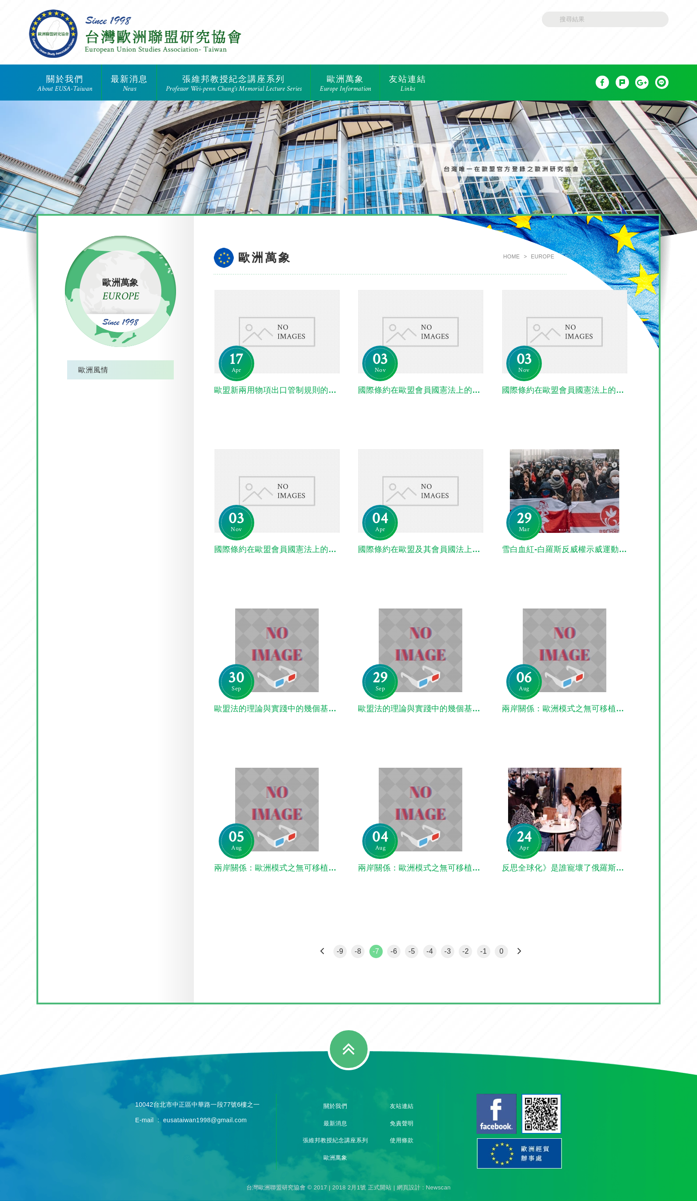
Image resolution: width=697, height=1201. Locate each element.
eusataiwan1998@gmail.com (205, 1120)
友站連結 (401, 1106)
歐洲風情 (93, 370)
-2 (465, 951)
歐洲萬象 (335, 1157)
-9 (339, 951)
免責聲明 (401, 1123)
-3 (448, 951)
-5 (412, 951)
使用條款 (401, 1140)
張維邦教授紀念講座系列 (335, 1140)
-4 (429, 951)
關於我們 (335, 1106)
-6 (393, 951)
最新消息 (335, 1123)
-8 (358, 951)
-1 (483, 951)
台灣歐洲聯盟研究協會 (134, 33)
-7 (376, 951)
